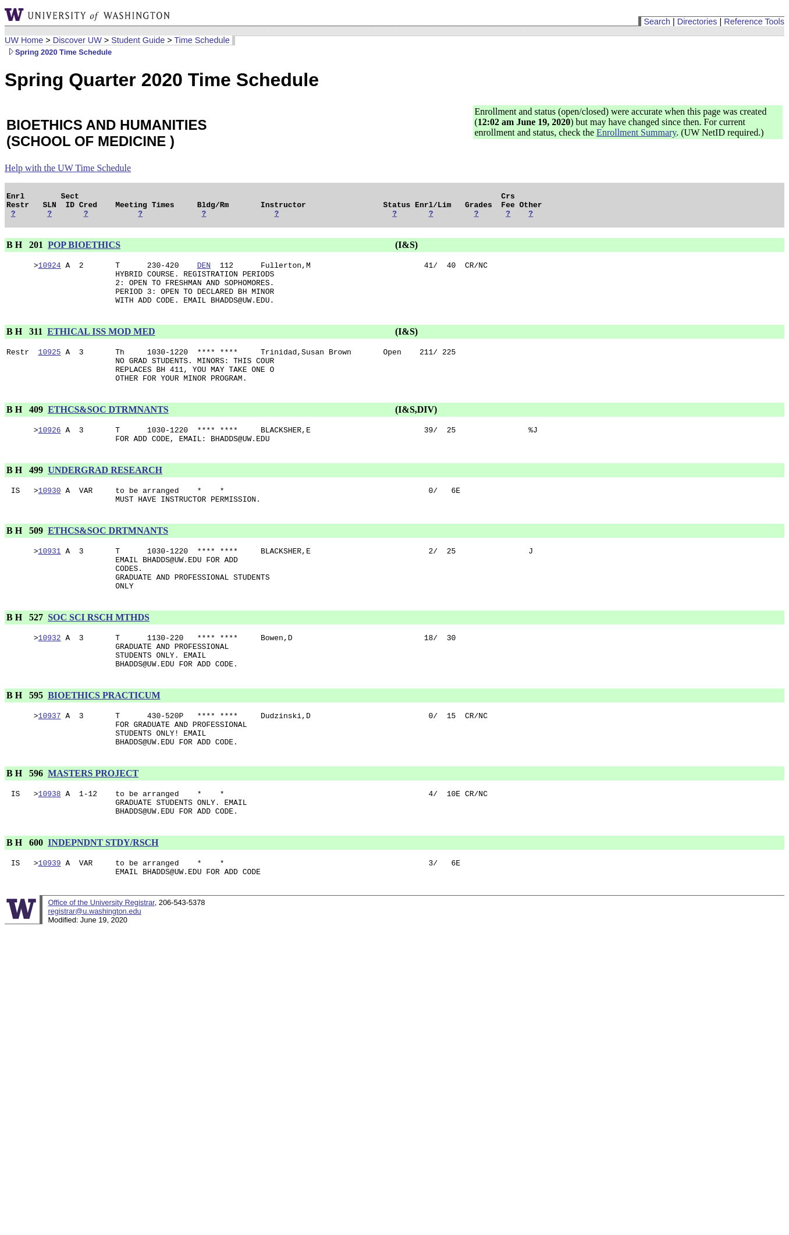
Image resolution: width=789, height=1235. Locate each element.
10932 (49, 675)
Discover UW (77, 40)
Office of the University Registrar (101, 961)
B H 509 (25, 558)
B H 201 (25, 250)
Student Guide (138, 40)
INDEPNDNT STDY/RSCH (103, 898)
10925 (49, 367)
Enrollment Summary (636, 132)
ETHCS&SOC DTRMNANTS (108, 430)
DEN (204, 272)
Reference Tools (754, 21)
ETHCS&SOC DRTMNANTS (108, 558)
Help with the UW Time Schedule (68, 168)
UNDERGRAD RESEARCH (105, 494)
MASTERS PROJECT (93, 824)
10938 (49, 845)
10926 (49, 452)
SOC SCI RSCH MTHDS (99, 654)
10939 (49, 920)
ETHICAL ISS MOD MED (101, 345)
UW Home (24, 40)
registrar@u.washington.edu (94, 970)
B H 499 (25, 494)
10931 (49, 580)
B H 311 (25, 345)
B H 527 (25, 654)
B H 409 (25, 430)
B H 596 (25, 824)
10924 (49, 272)
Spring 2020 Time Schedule (58, 52)
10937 (49, 760)
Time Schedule (201, 40)
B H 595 (25, 739)
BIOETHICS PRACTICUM (104, 739)
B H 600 (25, 898)
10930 (49, 516)
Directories (697, 21)
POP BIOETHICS (84, 250)
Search (657, 21)
